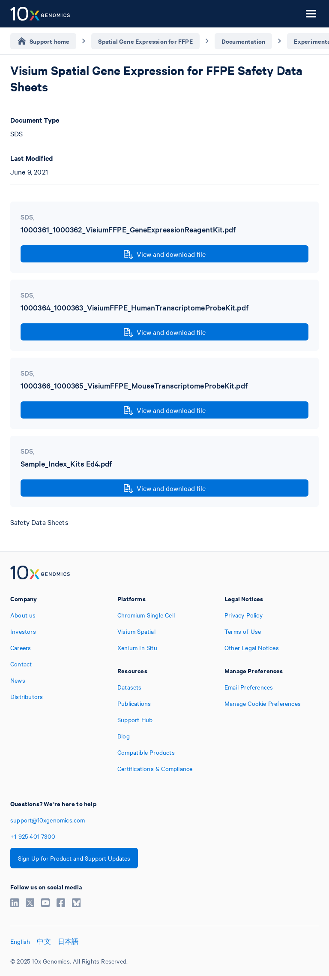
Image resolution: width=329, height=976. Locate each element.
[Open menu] (311, 13)
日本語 (68, 941)
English (20, 941)
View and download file (165, 254)
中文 (44, 941)
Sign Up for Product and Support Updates (74, 858)
